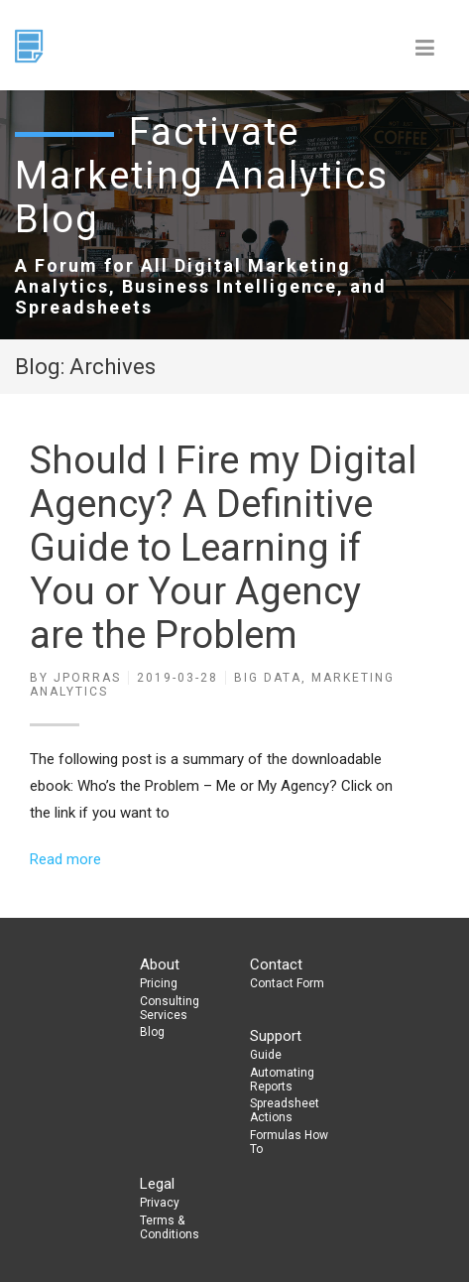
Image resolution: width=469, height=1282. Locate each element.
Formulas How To (289, 1142)
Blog (152, 1032)
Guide (266, 1055)
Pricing (158, 983)
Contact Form (287, 983)
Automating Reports (282, 1079)
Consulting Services (169, 1008)
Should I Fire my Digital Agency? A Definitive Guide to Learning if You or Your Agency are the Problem (223, 548)
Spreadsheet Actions (284, 1110)
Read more (65, 859)
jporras (87, 678)
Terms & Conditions (169, 1227)
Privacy (159, 1203)
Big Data (267, 678)
